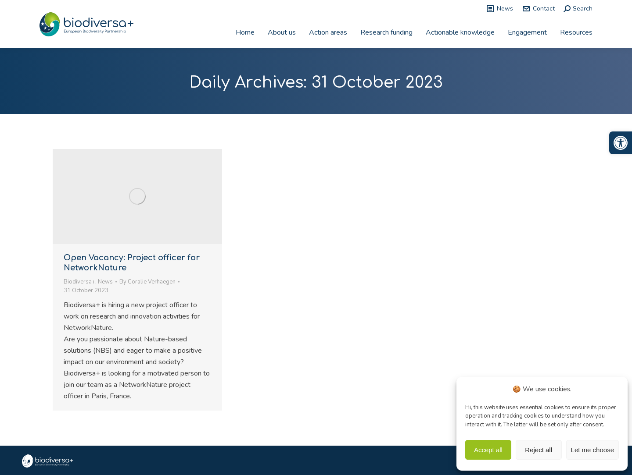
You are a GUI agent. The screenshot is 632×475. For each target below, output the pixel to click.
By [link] (147, 282)
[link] (620, 142)
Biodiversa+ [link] (79, 282)
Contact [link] (538, 8)
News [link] (499, 8)
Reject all (538, 450)
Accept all (488, 450)
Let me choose (592, 450)
